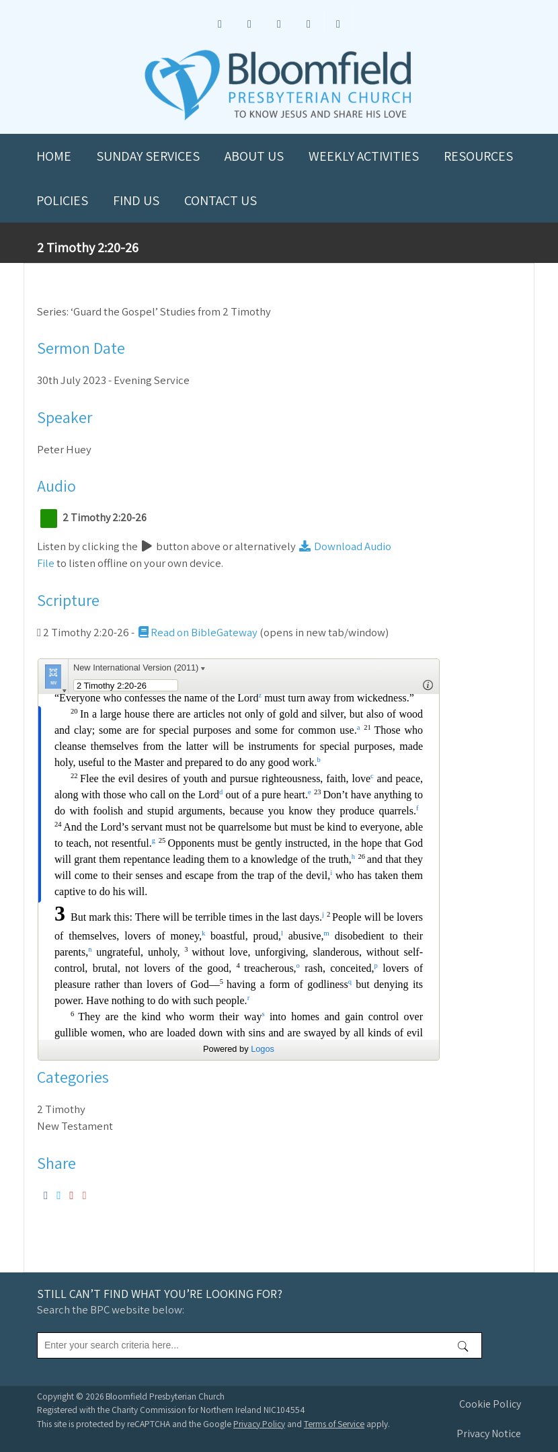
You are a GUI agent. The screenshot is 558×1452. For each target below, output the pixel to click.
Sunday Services (148, 156)
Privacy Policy (259, 1424)
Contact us (220, 200)
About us (254, 156)
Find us (136, 200)
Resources (478, 156)
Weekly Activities (364, 156)
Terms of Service (334, 1424)
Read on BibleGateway (196, 632)
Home (53, 156)
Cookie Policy (490, 1404)
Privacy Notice (488, 1433)
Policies (62, 200)
